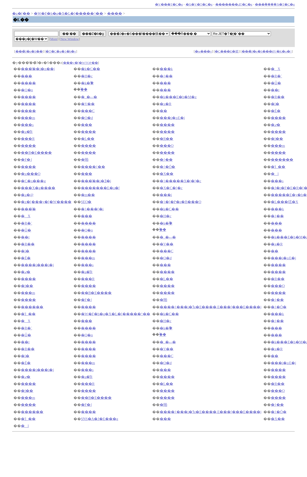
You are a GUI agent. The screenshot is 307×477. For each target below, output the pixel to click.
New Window (69, 39)
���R (28, 139)
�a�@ (27, 195)
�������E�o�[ (100, 188)
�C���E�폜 (226, 51)
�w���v (203, 51)
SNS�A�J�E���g (99, 419)
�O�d (87, 118)
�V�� (88, 104)
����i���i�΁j (37, 265)
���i (166, 195)
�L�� (87, 139)
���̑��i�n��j (38, 69)
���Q (167, 146)
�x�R (165, 104)
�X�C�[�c (171, 188)
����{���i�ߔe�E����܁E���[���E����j (210, 307)
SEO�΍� (86, 202)
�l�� (277, 139)
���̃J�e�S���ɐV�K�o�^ (267, 51)
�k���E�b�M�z (178, 97)
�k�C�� (90, 69)
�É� (276, 111)
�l (275, 174)
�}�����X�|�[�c (180, 181)
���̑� (28, 209)
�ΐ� (275, 104)
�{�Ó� (167, 167)
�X (275, 69)
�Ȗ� (276, 83)
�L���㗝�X (284, 202)
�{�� (166, 76)
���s (27, 125)
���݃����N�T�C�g (275, 4)
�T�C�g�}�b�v (61, 51)
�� (163, 111)
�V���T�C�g (169, 4)
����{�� (93, 167)
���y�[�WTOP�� (80, 63)
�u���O (30, 174)
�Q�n (27, 90)
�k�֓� (87, 83)
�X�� (167, 174)
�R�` (276, 76)
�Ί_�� (278, 167)
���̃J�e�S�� (29, 51)
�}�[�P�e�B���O (180, 202)
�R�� (278, 97)
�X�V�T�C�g (199, 4)
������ (282, 160)
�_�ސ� (89, 97)
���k (166, 69)
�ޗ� (275, 125)
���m (28, 118)
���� (114, 13)
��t (275, 90)
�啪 (84, 160)
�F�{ (26, 160)
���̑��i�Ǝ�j (96, 181)
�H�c (87, 76)
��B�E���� (36, 153)
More (53, 39)
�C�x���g (33, 181)
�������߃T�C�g (233, 4)
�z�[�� (21, 13)
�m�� (88, 195)
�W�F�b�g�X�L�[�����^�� (68, 13)
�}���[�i (92, 209)
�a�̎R (26, 132)
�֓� (83, 89)
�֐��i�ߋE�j (172, 118)
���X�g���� (38, 188)
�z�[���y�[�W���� (46, 202)
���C (88, 111)
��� (26, 76)
